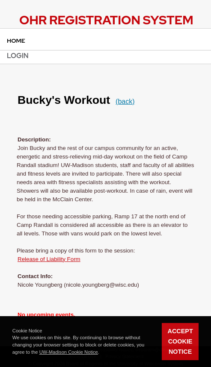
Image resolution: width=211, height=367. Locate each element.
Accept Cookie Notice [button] (180, 341)
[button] (101, 353)
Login (18, 55)
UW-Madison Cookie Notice (68, 352)
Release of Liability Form (49, 259)
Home (16, 40)
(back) (125, 101)
